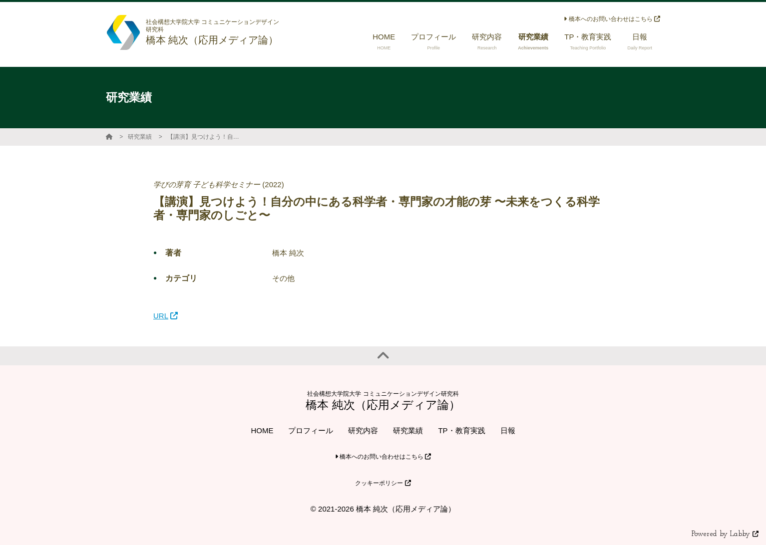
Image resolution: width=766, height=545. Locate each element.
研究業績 (140, 136)
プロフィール (310, 430)
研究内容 (363, 430)
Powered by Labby (725, 534)
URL (165, 315)
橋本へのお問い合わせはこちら (612, 18)
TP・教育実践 (461, 430)
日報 (507, 430)
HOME (262, 430)
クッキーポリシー (382, 483)
